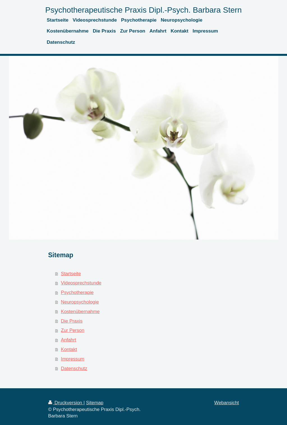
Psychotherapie (77, 292)
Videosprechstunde (81, 283)
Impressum (72, 359)
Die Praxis (71, 321)
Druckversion (66, 402)
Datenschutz (74, 368)
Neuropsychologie (80, 302)
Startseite (71, 273)
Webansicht (226, 402)
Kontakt (69, 349)
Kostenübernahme (80, 311)
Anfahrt (68, 340)
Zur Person (72, 330)
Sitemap (95, 402)
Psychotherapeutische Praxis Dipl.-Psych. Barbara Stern (143, 10)
